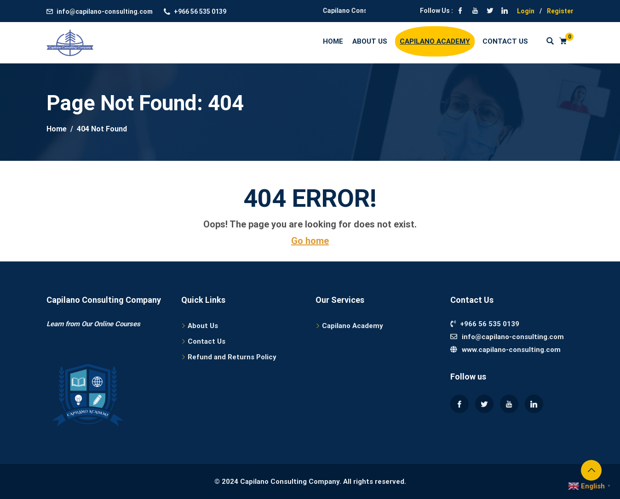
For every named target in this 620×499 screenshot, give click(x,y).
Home (333, 41)
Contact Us (505, 41)
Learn (54, 324)
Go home (310, 240)
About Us (369, 41)
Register (560, 11)
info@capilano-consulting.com (105, 11)
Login (525, 11)
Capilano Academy (435, 41)
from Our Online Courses (101, 324)
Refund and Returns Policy (232, 357)
